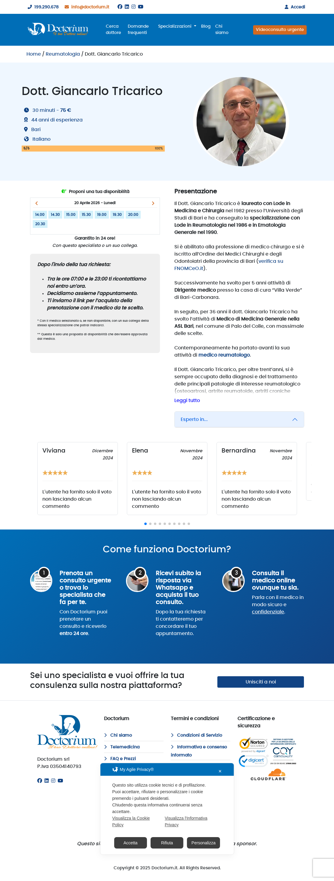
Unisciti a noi (261, 682)
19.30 (117, 214)
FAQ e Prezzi (120, 759)
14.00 (39, 214)
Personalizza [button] (204, 842)
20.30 (40, 224)
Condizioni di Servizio (196, 735)
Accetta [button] (131, 842)
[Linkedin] (127, 7)
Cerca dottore (113, 29)
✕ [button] (220, 771)
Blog (205, 26)
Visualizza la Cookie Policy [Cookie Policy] (131, 821)
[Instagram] (133, 7)
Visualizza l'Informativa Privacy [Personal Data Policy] (186, 821)
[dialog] (167, 809)
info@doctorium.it (85, 7)
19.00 (101, 214)
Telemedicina (121, 747)
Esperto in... (194, 419)
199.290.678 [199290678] (42, 7)
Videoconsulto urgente (280, 30)
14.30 (55, 214)
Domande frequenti (138, 29)
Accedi (293, 7)
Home (33, 54)
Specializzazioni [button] (175, 26)
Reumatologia (63, 54)
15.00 (70, 214)
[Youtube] (140, 7)
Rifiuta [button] (167, 842)
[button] (37, 203)
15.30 (86, 214)
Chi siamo (221, 29)
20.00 (133, 214)
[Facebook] (120, 7)
